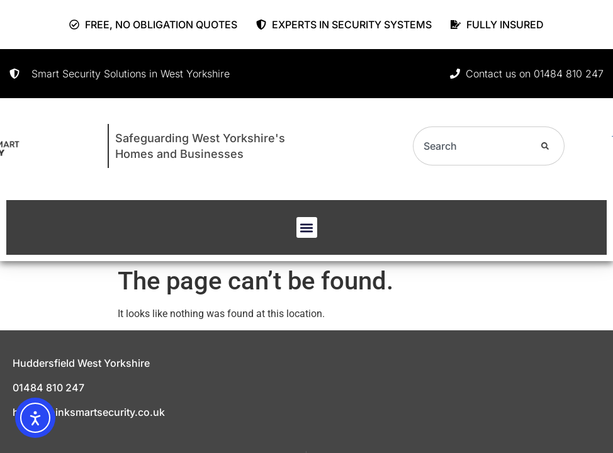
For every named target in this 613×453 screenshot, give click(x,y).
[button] (306, 227)
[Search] (543, 145)
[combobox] (467, 145)
